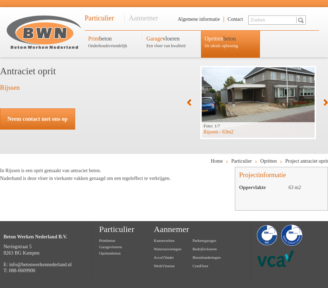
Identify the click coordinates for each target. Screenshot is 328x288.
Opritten (268, 161)
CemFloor (200, 266)
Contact (235, 19)
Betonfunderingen (206, 257)
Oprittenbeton (110, 253)
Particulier (99, 18)
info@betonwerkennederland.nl (40, 264)
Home (217, 161)
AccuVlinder (164, 257)
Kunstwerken (164, 240)
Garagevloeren (110, 247)
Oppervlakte (252, 187)
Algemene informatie (199, 19)
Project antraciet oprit (306, 161)
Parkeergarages (204, 240)
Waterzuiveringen (167, 249)
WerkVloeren (164, 266)
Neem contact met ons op (37, 119)
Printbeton (107, 240)
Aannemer (143, 18)
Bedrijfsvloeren (205, 249)
